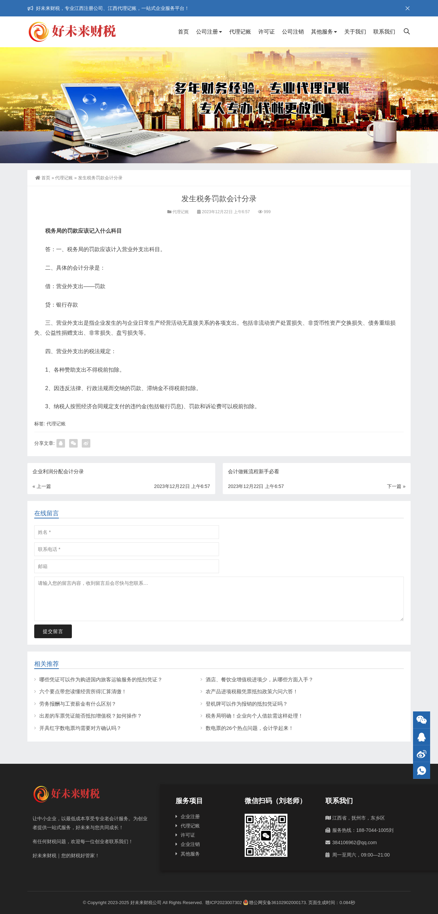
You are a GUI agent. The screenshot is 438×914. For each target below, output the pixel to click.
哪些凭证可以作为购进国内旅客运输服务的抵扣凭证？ (101, 679)
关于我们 (355, 32)
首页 (183, 32)
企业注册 (190, 816)
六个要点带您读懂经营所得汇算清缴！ (83, 691)
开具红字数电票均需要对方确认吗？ (80, 728)
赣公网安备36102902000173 (274, 902)
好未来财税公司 (146, 902)
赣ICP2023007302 (223, 902)
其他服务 (322, 32)
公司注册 (207, 32)
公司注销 (293, 32)
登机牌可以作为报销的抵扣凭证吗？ (247, 704)
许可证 (266, 32)
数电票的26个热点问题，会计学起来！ (250, 728)
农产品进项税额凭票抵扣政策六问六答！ (252, 691)
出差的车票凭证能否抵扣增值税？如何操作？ (90, 716)
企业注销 (190, 844)
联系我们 (384, 32)
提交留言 (53, 631)
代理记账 (240, 32)
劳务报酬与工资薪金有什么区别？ (77, 704)
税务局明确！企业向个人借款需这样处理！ (254, 716)
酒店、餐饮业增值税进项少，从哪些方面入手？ (259, 679)
